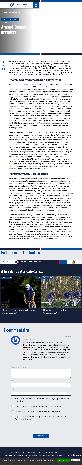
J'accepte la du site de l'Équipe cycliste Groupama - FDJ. (37, 411)
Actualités (13, 12)
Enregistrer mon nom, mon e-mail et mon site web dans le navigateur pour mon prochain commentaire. (42, 399)
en (80, 455)
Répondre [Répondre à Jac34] (68, 337)
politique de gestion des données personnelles (46, 416)
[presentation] (41, 428)
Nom (13, 380)
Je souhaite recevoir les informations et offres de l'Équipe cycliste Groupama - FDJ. (40, 406)
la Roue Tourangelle (26, 12)
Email (13, 389)
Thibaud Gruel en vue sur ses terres (54, 310)
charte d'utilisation (28, 411)
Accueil (4, 12)
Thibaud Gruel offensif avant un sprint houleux (18, 310)
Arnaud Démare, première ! (15, 29)
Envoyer (41, 436)
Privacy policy (42, 463)
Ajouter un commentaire (18, 367)
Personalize (75, 460)
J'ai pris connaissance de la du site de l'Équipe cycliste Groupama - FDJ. (40, 417)
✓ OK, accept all (63, 460)
